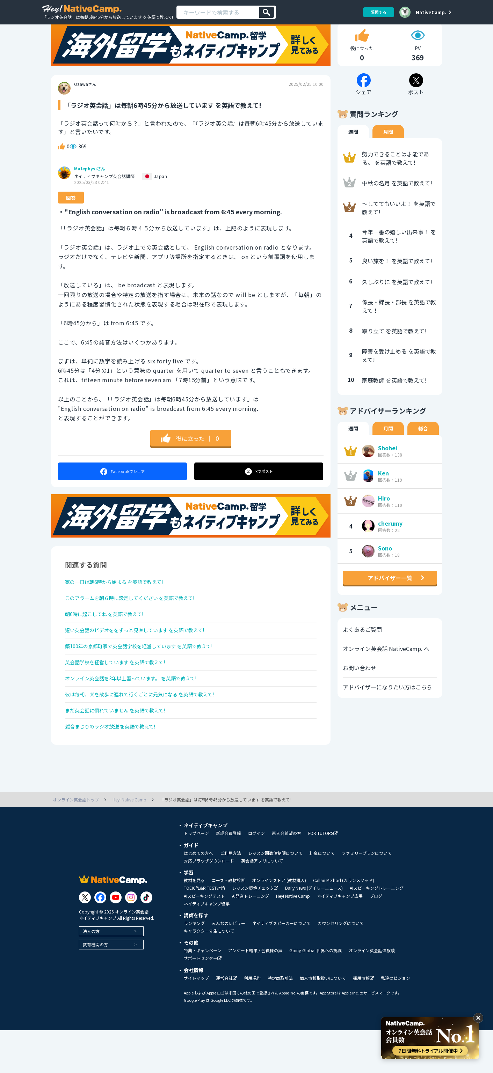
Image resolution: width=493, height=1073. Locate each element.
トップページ (196, 876)
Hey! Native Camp (293, 939)
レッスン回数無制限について (275, 896)
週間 (353, 150)
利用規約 (252, 1021)
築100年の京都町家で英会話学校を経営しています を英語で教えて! (149, 676)
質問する (376, 12)
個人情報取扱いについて (323, 1021)
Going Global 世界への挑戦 (315, 993)
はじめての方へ (198, 896)
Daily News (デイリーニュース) (314, 931)
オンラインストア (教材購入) (279, 923)
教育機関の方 (95, 987)
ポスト (259, 490)
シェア (122, 490)
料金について (322, 896)
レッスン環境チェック (255, 931)
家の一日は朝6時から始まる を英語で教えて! (121, 602)
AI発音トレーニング (250, 939)
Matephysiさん (89, 187)
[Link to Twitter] (85, 940)
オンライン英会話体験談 (372, 993)
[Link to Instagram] (131, 940)
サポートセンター (203, 1001)
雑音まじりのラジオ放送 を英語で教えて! (117, 768)
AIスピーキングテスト (204, 939)
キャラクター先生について (209, 974)
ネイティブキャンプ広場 (340, 939)
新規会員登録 (228, 876)
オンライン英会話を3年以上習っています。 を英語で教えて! (140, 713)
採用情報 (363, 1021)
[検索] (266, 12)
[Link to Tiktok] (146, 940)
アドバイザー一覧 (390, 596)
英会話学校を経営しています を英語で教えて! (122, 694)
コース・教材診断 (228, 923)
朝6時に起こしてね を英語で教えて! (110, 639)
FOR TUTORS (323, 876)
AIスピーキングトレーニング (377, 931)
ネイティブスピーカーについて (281, 966)
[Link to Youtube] (116, 940)
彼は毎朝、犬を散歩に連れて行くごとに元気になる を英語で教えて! (150, 731)
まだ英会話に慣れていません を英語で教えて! (122, 750)
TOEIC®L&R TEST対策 (204, 931)
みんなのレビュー (228, 966)
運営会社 (226, 1021)
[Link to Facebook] (100, 940)
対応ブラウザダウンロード (209, 904)
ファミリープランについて (367, 896)
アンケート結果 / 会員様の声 (255, 993)
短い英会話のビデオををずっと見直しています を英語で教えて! (145, 657)
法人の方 (91, 974)
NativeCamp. (431, 12)
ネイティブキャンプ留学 (207, 947)
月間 (388, 150)
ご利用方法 (230, 896)
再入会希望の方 (286, 876)
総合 (423, 447)
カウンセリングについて (341, 966)
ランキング (194, 966)
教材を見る (194, 923)
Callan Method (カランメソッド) (343, 923)
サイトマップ (196, 1021)
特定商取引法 (280, 1021)
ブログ (376, 939)
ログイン (256, 876)
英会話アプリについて (262, 904)
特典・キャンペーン (202, 993)
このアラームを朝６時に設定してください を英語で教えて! (139, 620)
